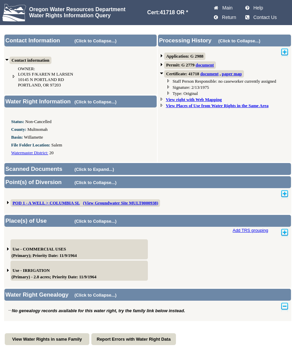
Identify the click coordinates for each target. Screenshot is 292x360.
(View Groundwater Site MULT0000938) (120, 203)
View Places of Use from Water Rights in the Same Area (217, 105)
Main (226, 8)
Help (257, 8)
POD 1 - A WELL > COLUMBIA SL (46, 203)
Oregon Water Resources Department (77, 9)
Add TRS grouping (250, 230)
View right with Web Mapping (194, 99)
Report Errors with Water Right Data (134, 339)
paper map (232, 74)
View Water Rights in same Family (47, 339)
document (205, 65)
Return (227, 17)
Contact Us (264, 17)
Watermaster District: (29, 153)
